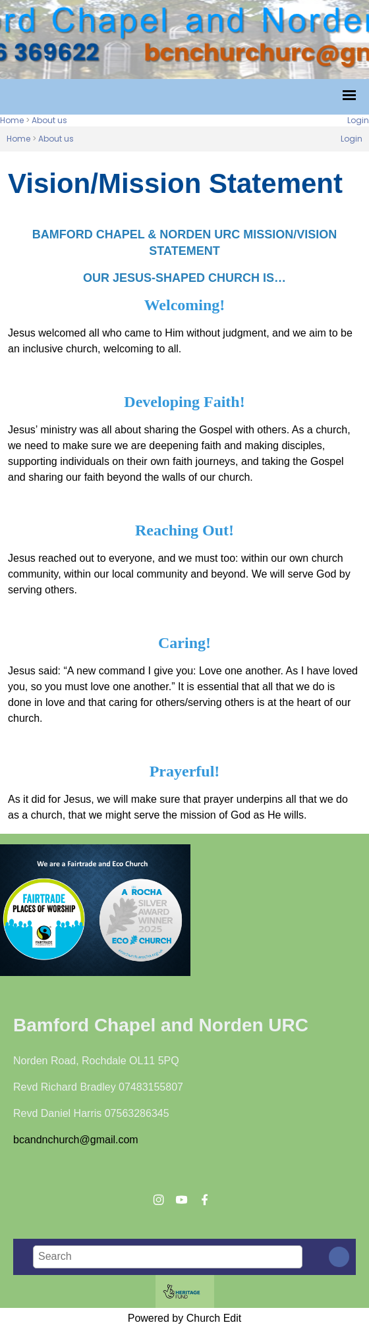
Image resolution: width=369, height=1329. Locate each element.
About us (49, 120)
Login (358, 120)
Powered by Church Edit (185, 1318)
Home (12, 120)
